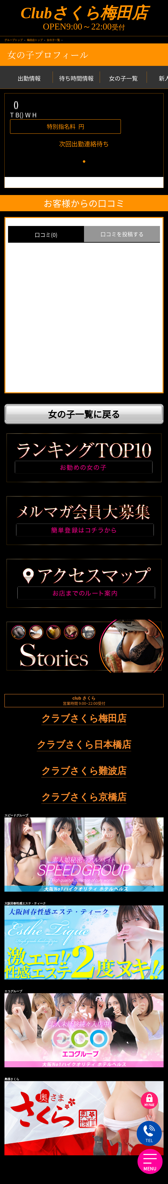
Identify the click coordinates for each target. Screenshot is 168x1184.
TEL (149, 1134)
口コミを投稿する (122, 234)
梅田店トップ (35, 40)
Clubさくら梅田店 (84, 13)
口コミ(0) (46, 235)
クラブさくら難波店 (83, 770)
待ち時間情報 (76, 78)
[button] (84, 161)
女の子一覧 (53, 40)
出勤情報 (29, 78)
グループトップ (13, 40)
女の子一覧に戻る (84, 414)
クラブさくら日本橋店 (84, 744)
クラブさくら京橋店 (83, 797)
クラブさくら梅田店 (83, 718)
